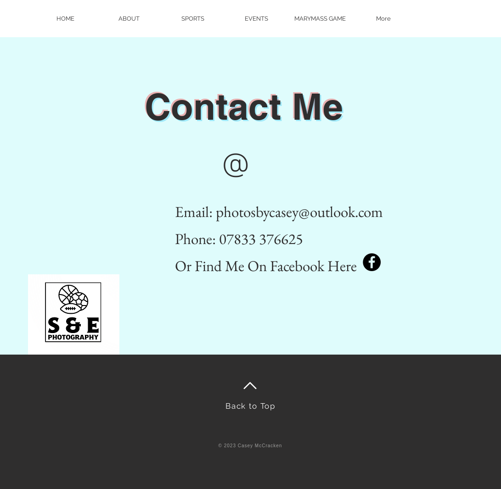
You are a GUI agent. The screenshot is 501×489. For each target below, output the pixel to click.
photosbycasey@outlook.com (299, 212)
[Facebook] (372, 262)
